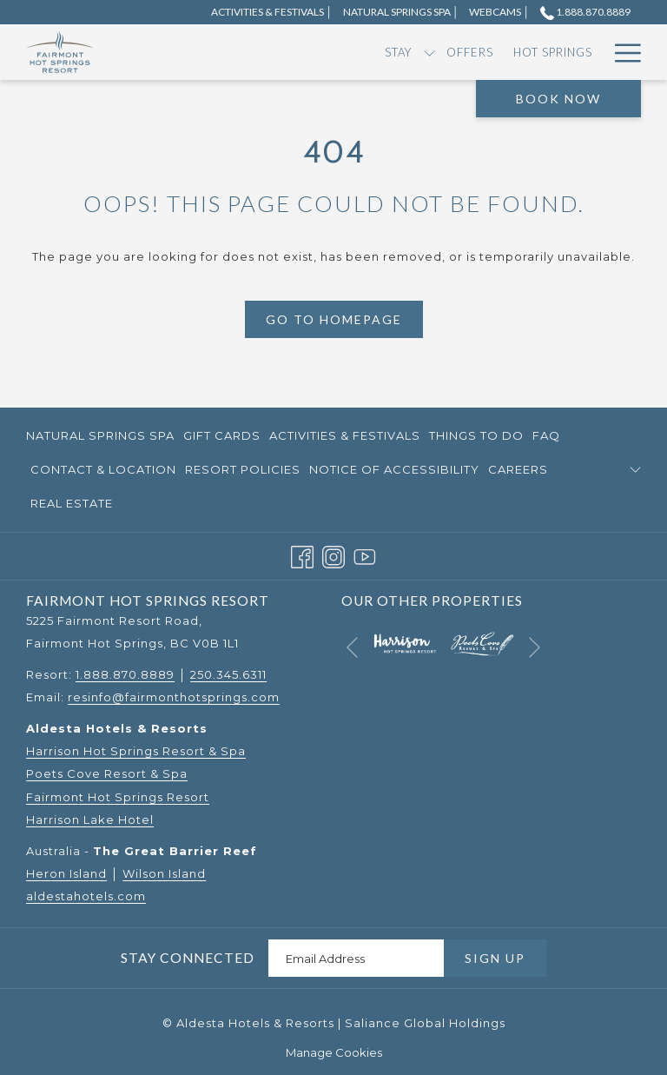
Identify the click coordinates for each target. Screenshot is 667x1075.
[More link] (621, 52)
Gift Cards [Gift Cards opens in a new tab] (222, 438)
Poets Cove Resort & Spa (107, 773)
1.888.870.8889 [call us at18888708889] (585, 11)
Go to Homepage (334, 319)
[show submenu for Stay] (209, 52)
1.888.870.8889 (125, 674)
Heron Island (66, 873)
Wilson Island (164, 873)
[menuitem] (178, 52)
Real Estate (71, 503)
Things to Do (476, 435)
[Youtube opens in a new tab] (364, 555)
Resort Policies (242, 469)
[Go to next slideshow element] (534, 647)
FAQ (546, 435)
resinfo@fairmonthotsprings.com (174, 697)
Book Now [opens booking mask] (558, 98)
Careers (518, 469)
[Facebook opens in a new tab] (302, 555)
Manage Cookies (334, 1052)
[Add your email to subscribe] (356, 958)
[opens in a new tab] (405, 642)
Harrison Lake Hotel (90, 819)
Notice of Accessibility (394, 469)
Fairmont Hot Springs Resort (117, 797)
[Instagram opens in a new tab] (333, 555)
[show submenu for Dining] (556, 52)
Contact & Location (103, 469)
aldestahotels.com (86, 896)
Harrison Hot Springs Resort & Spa (136, 751)
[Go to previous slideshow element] (352, 647)
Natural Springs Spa (100, 435)
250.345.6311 (228, 674)
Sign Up (495, 958)
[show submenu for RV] (479, 52)
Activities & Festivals (344, 435)
